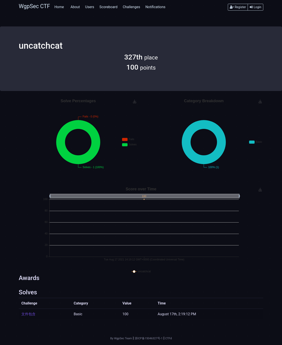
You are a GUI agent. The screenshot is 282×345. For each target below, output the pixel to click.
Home (59, 7)
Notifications (155, 7)
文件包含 (28, 314)
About (75, 7)
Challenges (131, 7)
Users (89, 7)
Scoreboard (108, 7)
